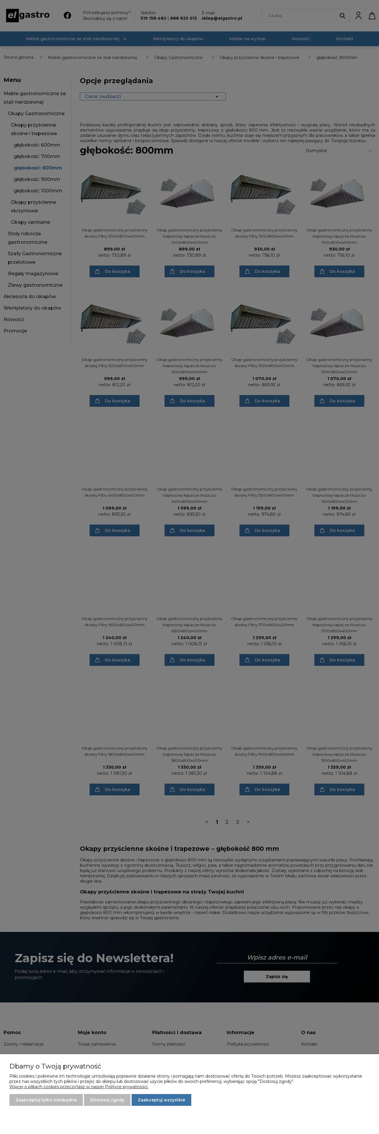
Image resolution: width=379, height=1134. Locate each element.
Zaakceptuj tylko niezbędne (46, 1100)
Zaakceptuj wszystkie (161, 1100)
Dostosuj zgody (107, 1100)
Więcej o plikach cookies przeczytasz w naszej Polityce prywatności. (78, 1086)
